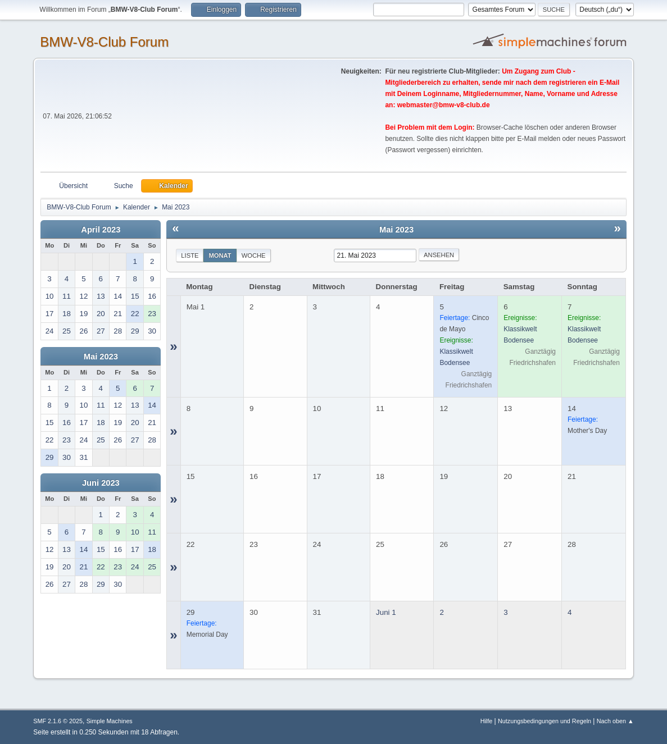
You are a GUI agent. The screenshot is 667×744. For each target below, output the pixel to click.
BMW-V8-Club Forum (104, 41)
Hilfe (486, 721)
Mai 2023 (101, 356)
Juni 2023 (101, 482)
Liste (189, 255)
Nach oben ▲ (615, 721)
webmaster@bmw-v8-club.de (443, 105)
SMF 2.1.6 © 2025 (58, 721)
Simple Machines (110, 721)
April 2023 (100, 229)
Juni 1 (386, 612)
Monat (219, 255)
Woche (254, 255)
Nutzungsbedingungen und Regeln (544, 721)
